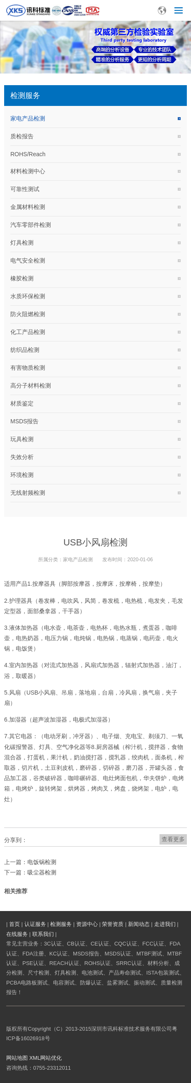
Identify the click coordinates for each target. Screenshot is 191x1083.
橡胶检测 (22, 278)
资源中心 (87, 924)
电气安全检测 (27, 260)
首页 (14, 924)
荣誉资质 (112, 924)
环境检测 (22, 475)
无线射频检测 (27, 492)
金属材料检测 (27, 207)
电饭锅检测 (41, 862)
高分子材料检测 (30, 385)
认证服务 (35, 924)
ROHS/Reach (28, 154)
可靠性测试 (24, 189)
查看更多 (173, 839)
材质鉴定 (22, 403)
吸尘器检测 (41, 872)
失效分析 (22, 457)
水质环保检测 (27, 296)
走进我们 (165, 924)
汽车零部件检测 (30, 224)
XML (35, 1058)
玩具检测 (22, 439)
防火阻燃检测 (27, 314)
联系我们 (43, 934)
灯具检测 (22, 242)
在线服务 (17, 934)
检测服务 (61, 924)
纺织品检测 (24, 349)
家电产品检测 (27, 118)
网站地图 (17, 1058)
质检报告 (22, 136)
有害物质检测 (27, 367)
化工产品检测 (27, 332)
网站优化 (51, 1058)
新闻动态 (139, 924)
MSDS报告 (24, 421)
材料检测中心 (27, 171)
